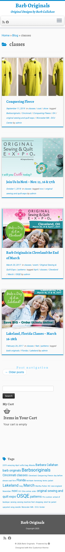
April (36, 269)
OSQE (18, 274)
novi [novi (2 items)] (15, 491)
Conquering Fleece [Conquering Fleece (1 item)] (45, 475)
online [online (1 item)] (28, 491)
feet (37, 346)
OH (54, 113)
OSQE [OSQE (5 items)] (23, 496)
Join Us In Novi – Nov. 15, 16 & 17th (30, 182)
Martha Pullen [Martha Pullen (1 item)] (41, 486)
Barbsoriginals (13, 113)
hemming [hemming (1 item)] (38, 481)
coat (39, 108)
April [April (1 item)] (17, 465)
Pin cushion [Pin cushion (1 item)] (47, 497)
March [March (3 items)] (29, 485)
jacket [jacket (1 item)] (50, 481)
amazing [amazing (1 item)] (11, 465)
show (46, 108)
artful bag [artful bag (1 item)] (24, 465)
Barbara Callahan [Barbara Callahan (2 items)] (47, 465)
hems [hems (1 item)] (45, 481)
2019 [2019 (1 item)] (5, 465)
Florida (24, 350)
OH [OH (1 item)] (19, 491)
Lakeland (34, 350)
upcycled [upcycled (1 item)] (6, 507)
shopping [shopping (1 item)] (39, 502)
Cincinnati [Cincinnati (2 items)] (9, 475)
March (11, 274)
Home (6, 35)
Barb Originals (32, 5)
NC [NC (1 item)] (49, 486)
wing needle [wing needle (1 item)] (16, 507)
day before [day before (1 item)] (58, 475)
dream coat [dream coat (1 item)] (7, 481)
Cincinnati (27, 113)
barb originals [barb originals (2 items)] (12, 470)
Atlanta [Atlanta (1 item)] (32, 465)
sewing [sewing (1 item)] (13, 502)
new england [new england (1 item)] (56, 486)
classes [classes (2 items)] (22, 475)
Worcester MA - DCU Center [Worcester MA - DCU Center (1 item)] (33, 507)
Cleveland (53, 269)
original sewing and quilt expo (20, 118)
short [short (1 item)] (46, 502)
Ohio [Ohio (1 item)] (23, 491)
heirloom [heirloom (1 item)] (29, 481)
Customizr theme (41, 548)
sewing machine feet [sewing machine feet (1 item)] (26, 502)
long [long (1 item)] (21, 486)
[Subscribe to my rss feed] (4, 22)
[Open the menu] (59, 20)
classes (32, 108)
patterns (22, 269)
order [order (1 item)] (34, 491)
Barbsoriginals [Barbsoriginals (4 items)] (36, 470)
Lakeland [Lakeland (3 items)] (11, 485)
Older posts (14, 372)
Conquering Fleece (20, 101)
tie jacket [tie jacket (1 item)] (52, 502)
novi (41, 189)
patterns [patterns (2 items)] (36, 496)
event (35, 265)
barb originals (13, 350)
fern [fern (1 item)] (14, 481)
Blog (15, 35)
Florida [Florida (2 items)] (21, 480)
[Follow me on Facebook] (8, 22)
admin (19, 123)
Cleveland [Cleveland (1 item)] (32, 475)
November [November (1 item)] (7, 491)
